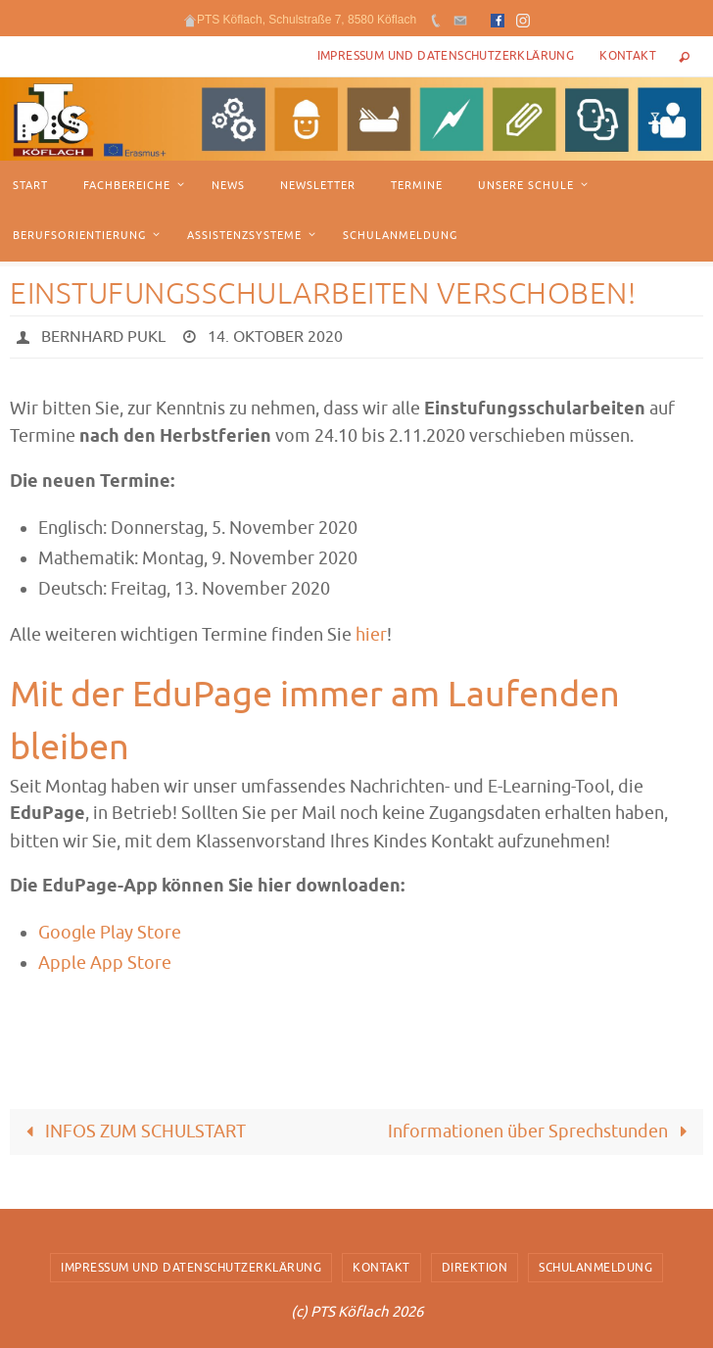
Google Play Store (109, 932)
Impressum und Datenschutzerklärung (446, 56)
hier (371, 635)
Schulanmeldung (595, 1268)
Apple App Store (104, 963)
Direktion (475, 1268)
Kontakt (627, 56)
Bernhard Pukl (103, 337)
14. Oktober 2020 (275, 337)
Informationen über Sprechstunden (542, 1131)
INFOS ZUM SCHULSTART (131, 1131)
